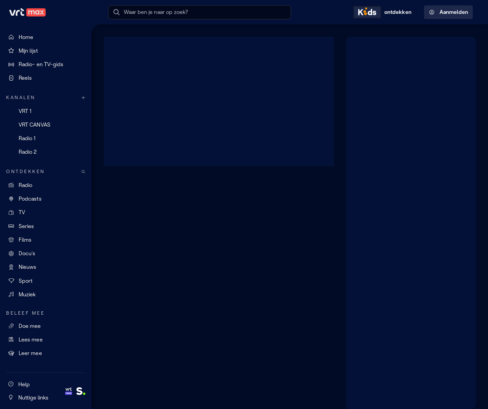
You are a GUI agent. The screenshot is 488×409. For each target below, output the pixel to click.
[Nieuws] (45, 267)
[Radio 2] (45, 152)
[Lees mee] (45, 339)
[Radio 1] (45, 138)
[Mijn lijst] (45, 50)
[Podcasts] (45, 198)
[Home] (45, 37)
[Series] (45, 226)
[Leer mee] (45, 353)
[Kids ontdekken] (384, 12)
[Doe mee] (45, 325)
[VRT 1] (45, 111)
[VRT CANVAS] (45, 124)
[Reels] (45, 78)
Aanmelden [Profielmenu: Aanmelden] (448, 12)
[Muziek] (45, 294)
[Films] (45, 239)
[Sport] (45, 280)
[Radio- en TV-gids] (45, 64)
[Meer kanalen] (83, 97)
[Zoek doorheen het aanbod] (83, 171)
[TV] (45, 212)
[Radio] (45, 185)
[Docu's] (45, 253)
